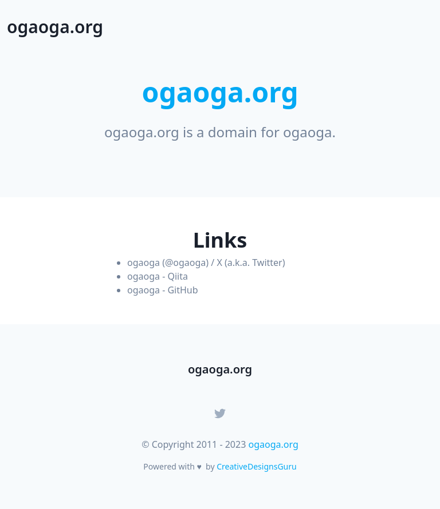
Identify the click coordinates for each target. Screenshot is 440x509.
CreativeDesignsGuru (256, 466)
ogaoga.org (273, 444)
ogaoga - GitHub (162, 290)
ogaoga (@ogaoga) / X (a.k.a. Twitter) (206, 262)
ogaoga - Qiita (157, 276)
